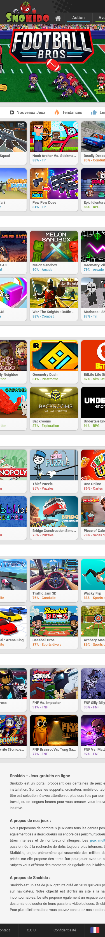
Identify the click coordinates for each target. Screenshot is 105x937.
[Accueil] (58, 18)
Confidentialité (64, 930)
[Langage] (95, 930)
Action (78, 17)
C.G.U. (31, 930)
